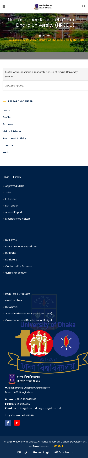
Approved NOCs (13, 186)
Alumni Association (15, 272)
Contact (8, 145)
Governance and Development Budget (27, 320)
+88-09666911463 (20, 399)
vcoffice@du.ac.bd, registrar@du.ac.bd (33, 408)
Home (44, 35)
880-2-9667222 (17, 404)
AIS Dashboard (63, 452)
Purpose (8, 124)
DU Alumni (10, 307)
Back (6, 152)
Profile (6, 117)
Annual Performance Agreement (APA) (27, 313)
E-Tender (9, 199)
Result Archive (12, 300)
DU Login (22, 452)
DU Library (10, 259)
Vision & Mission (12, 131)
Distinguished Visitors (16, 218)
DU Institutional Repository (20, 246)
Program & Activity (14, 138)
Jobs (7, 192)
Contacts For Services (17, 266)
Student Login (41, 452)
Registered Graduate (16, 294)
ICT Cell (58, 446)
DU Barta (9, 253)
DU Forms (10, 240)
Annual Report (12, 212)
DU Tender (10, 205)
